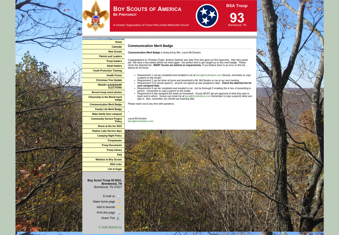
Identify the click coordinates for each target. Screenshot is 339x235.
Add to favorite (109, 207)
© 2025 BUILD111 (110, 227)
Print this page (109, 212)
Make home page (107, 201)
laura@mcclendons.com (208, 75)
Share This (111, 218)
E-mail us (112, 196)
